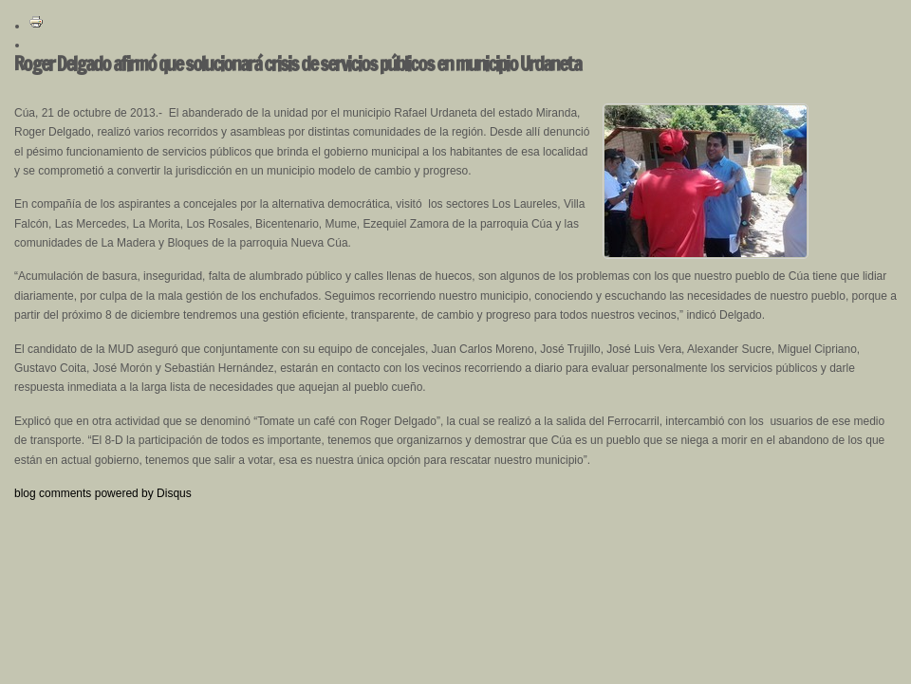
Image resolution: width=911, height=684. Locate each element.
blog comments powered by (103, 493)
